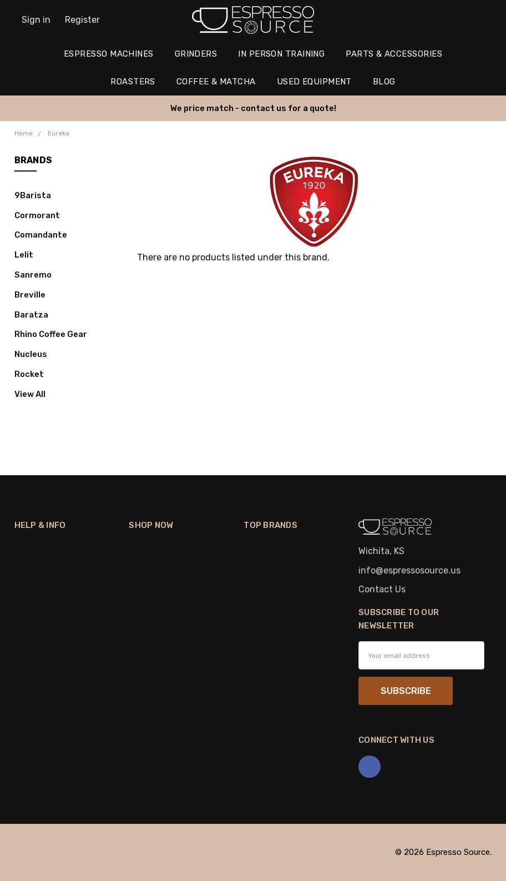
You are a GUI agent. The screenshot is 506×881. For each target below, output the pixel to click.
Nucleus (30, 354)
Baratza (31, 315)
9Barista (32, 195)
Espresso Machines (109, 54)
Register (82, 19)
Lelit (23, 255)
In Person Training (281, 54)
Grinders (196, 54)
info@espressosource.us (409, 570)
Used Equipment (314, 82)
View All (29, 394)
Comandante (40, 235)
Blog (384, 82)
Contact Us (382, 589)
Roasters (132, 82)
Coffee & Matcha (216, 82)
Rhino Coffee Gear (50, 334)
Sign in (36, 19)
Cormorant (37, 215)
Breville (29, 295)
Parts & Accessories (394, 54)
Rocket (29, 374)
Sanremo (33, 275)
